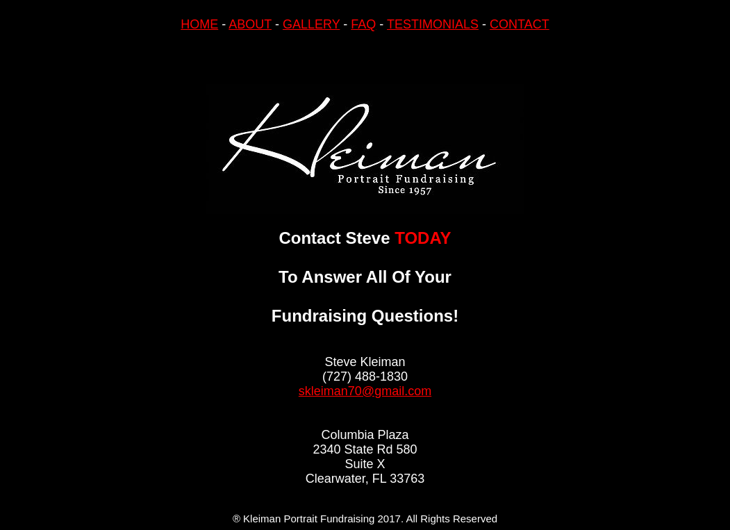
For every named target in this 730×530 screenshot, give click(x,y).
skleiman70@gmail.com (365, 391)
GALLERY (311, 24)
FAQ (363, 24)
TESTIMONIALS (433, 24)
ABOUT (250, 24)
